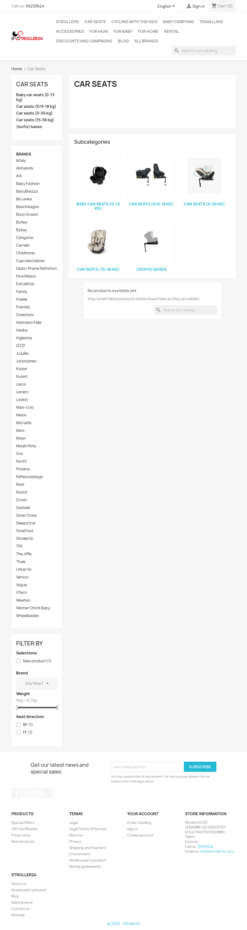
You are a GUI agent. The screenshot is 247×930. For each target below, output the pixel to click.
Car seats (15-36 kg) (35, 119)
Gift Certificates (24, 829)
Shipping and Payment (87, 847)
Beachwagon (27, 206)
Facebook (16, 793)
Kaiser (21, 369)
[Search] (204, 50)
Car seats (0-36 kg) (34, 113)
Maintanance (22, 902)
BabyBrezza (27, 191)
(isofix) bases (29, 126)
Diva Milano (26, 276)
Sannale (23, 507)
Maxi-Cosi (25, 407)
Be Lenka (24, 199)
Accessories (70, 31)
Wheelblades (27, 615)
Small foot (24, 531)
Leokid (22, 399)
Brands (23, 154)
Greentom (25, 314)
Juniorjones (26, 361)
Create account (140, 835)
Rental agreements (85, 866)
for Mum (98, 31)
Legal (73, 822)
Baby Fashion (28, 183)
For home (148, 31)
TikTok (48, 793)
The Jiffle (24, 554)
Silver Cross (26, 515)
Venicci (22, 577)
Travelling (211, 21)
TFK (19, 546)
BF (28, 724)
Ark (19, 176)
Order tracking (139, 822)
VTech (21, 592)
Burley (21, 222)
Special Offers (22, 822)
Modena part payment (87, 860)
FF (28, 732)
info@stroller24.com (216, 851)
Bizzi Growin (27, 214)
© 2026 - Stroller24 (123, 923)
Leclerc (22, 392)
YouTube (27, 793)
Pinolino (23, 469)
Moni (20, 430)
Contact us (20, 908)
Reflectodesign (29, 477)
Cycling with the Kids (134, 21)
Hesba (21, 330)
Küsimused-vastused (28, 890)
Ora (19, 453)
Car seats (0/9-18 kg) (36, 106)
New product (37, 661)
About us (18, 883)
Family (21, 291)
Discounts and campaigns (84, 41)
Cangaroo (25, 237)
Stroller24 (24, 538)
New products (23, 841)
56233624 (35, 6)
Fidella (21, 299)
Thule (21, 561)
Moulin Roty (26, 446)
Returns (76, 835)
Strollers (67, 21)
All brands (146, 41)
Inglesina (24, 338)
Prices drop (20, 835)
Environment (79, 854)
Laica (21, 384)
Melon (21, 415)
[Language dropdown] (167, 6)
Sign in (132, 829)
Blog (123, 41)
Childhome (25, 253)
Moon (21, 438)
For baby (122, 31)
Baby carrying (178, 21)
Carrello (23, 245)
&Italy (21, 160)
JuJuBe (22, 353)
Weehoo (23, 600)
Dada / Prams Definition (36, 268)
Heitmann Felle (28, 322)
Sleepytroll (25, 523)
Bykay (21, 230)
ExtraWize (25, 284)
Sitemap (18, 915)
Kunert (22, 376)
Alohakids (24, 168)
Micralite (23, 423)
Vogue (21, 585)
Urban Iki (24, 569)
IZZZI (20, 345)
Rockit (21, 492)
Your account (142, 813)
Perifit (21, 461)
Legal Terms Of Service (88, 829)
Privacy (75, 841)
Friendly (23, 307)
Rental (171, 31)
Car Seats (95, 21)
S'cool (21, 500)
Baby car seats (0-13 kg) (35, 97)
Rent (20, 484)
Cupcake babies (30, 260)
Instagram (38, 793)
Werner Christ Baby (33, 608)
